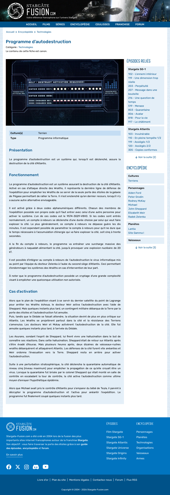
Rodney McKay (136, 200)
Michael (132, 204)
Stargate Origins (116, 453)
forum (45, 448)
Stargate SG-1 (115, 437)
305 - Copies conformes (142, 149)
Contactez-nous (102, 479)
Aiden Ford (134, 192)
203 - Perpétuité (138, 85)
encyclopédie (30, 448)
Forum (139, 24)
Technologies (26, 47)
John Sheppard (137, 208)
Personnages (144, 431)
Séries (60, 24)
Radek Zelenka (136, 216)
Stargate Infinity (116, 458)
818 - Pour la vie (138, 117)
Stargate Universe (117, 447)
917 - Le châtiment (139, 121)
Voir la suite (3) (145, 247)
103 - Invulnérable (139, 133)
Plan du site (59, 479)
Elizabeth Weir (136, 212)
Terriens (133, 180)
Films (46, 24)
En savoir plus (14, 454)
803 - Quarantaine (139, 109)
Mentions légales (79, 479)
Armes (140, 458)
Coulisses (102, 24)
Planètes (141, 437)
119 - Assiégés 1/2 (139, 141)
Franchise (122, 24)
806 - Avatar (135, 113)
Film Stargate (114, 431)
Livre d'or (42, 479)
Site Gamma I (136, 232)
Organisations (145, 447)
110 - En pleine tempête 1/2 (144, 137)
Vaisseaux (142, 453)
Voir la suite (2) (145, 157)
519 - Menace (136, 105)
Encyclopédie (80, 24)
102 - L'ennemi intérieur (142, 74)
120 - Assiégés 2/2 (139, 145)
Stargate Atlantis (116, 442)
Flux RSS (132, 479)
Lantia (132, 228)
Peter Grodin (135, 196)
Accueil (31, 24)
